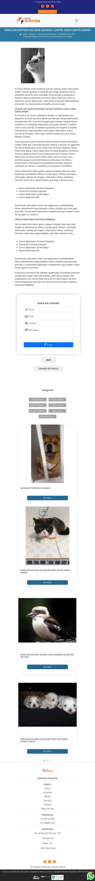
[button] (44, 760)
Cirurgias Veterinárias (58, 399)
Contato (47, 804)
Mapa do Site (47, 808)
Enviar (50, 344)
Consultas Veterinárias (58, 405)
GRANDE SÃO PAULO (48, 368)
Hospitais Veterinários (38, 411)
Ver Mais (47, 498)
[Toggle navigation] (76, 20)
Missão (47, 796)
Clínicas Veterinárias (38, 405)
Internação (57, 411)
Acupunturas (37, 399)
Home (47, 788)
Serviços (47, 800)
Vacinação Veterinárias (48, 416)
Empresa (47, 792)
